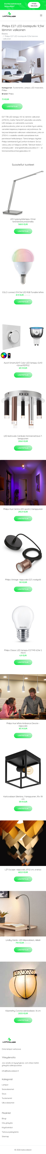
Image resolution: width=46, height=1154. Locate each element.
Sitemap (5, 1136)
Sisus (4, 1094)
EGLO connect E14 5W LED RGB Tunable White (23, 292)
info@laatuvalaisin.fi (10, 1071)
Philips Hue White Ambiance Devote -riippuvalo (23, 724)
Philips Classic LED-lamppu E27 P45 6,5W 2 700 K (23, 651)
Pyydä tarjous (34, 5)
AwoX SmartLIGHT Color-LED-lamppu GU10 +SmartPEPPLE (23, 364)
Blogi (4, 1118)
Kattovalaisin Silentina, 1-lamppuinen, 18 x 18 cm (23, 797)
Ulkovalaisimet (8, 1103)
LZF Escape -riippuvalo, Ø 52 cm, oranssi (23, 869)
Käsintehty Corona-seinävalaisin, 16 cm (23, 1011)
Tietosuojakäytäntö (10, 1132)
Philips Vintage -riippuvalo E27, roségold (23, 579)
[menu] (41, 15)
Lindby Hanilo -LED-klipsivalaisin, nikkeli (23, 940)
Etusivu (5, 34)
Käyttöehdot (7, 1127)
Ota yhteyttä (7, 1123)
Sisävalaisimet (8, 1089)
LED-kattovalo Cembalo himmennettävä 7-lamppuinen (23, 437)
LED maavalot (37, 88)
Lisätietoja (12, 106)
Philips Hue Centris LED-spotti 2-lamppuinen (23, 509)
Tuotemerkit (18, 88)
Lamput (27, 88)
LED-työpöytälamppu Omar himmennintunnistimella (23, 220)
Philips (4, 90)
